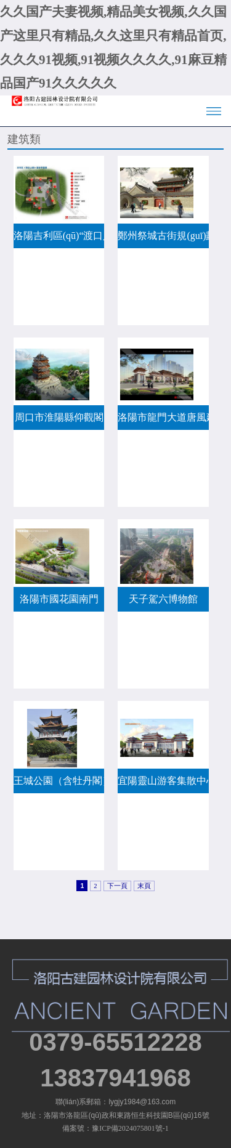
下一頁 (117, 886)
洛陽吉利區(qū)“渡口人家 (59, 235)
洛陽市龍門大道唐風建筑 (163, 417)
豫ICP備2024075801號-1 (130, 1128)
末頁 (144, 886)
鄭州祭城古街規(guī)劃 (163, 235)
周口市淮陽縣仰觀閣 (59, 417)
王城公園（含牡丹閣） (59, 780)
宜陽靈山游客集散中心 (163, 780)
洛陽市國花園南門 (59, 599)
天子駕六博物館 (163, 599)
